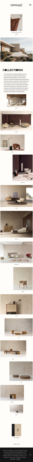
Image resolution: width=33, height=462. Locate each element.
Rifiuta (18, 459)
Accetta (12, 459)
